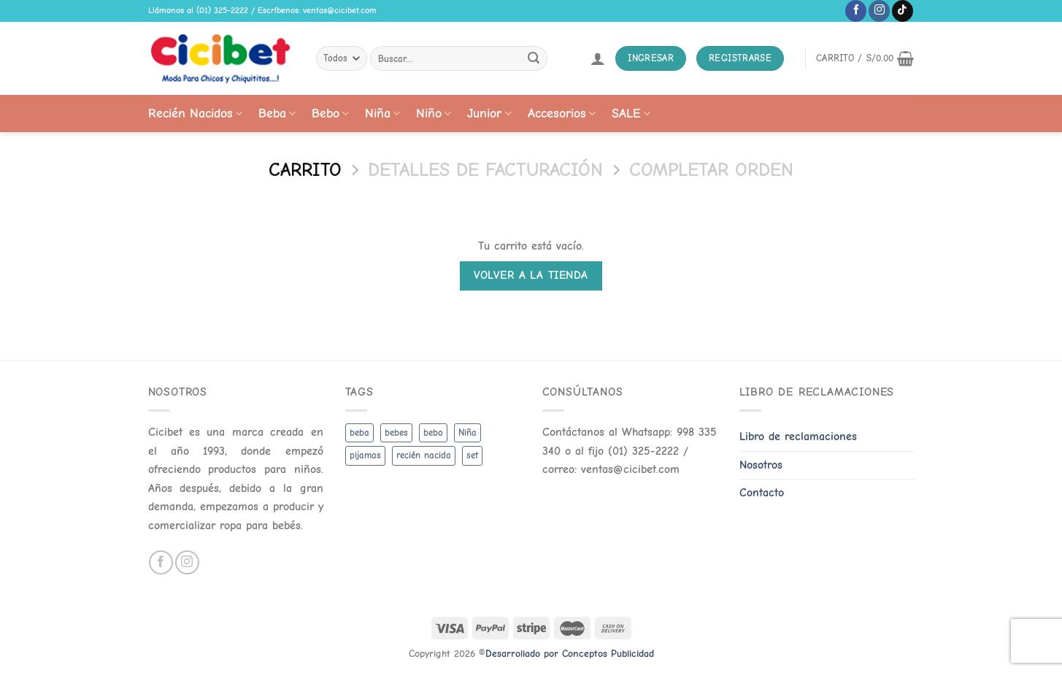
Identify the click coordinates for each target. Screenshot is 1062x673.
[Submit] (533, 58)
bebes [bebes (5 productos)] (396, 432)
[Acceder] (597, 58)
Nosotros (760, 465)
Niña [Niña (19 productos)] (467, 432)
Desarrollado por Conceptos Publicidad (569, 653)
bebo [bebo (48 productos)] (433, 432)
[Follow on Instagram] (879, 11)
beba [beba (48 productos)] (359, 432)
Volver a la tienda (531, 275)
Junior (489, 113)
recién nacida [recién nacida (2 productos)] (423, 455)
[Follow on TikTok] (902, 11)
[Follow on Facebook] (855, 11)
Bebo (330, 113)
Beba (277, 113)
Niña (382, 113)
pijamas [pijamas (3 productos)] (365, 455)
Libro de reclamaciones (798, 436)
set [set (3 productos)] (472, 455)
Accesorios (562, 113)
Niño (433, 113)
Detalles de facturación (485, 169)
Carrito (305, 169)
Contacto (761, 492)
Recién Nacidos (195, 113)
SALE (631, 113)
